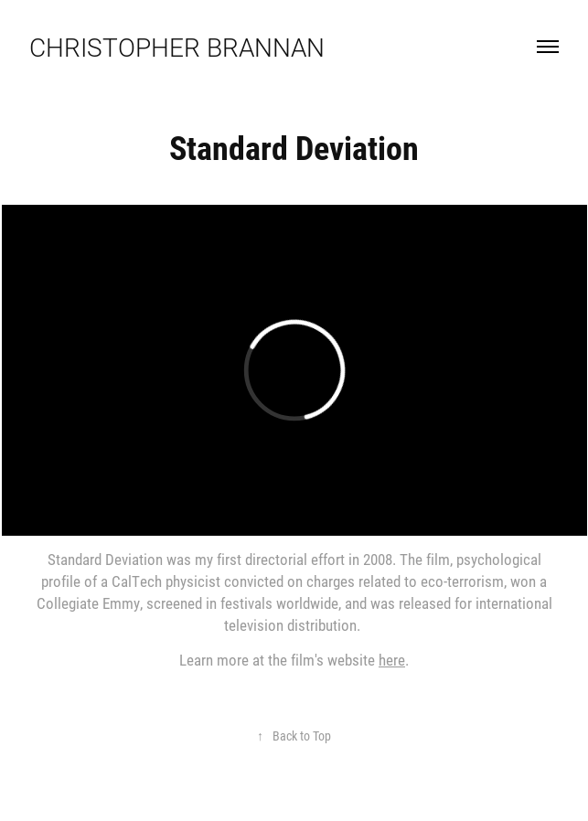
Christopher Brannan (177, 46)
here (392, 659)
